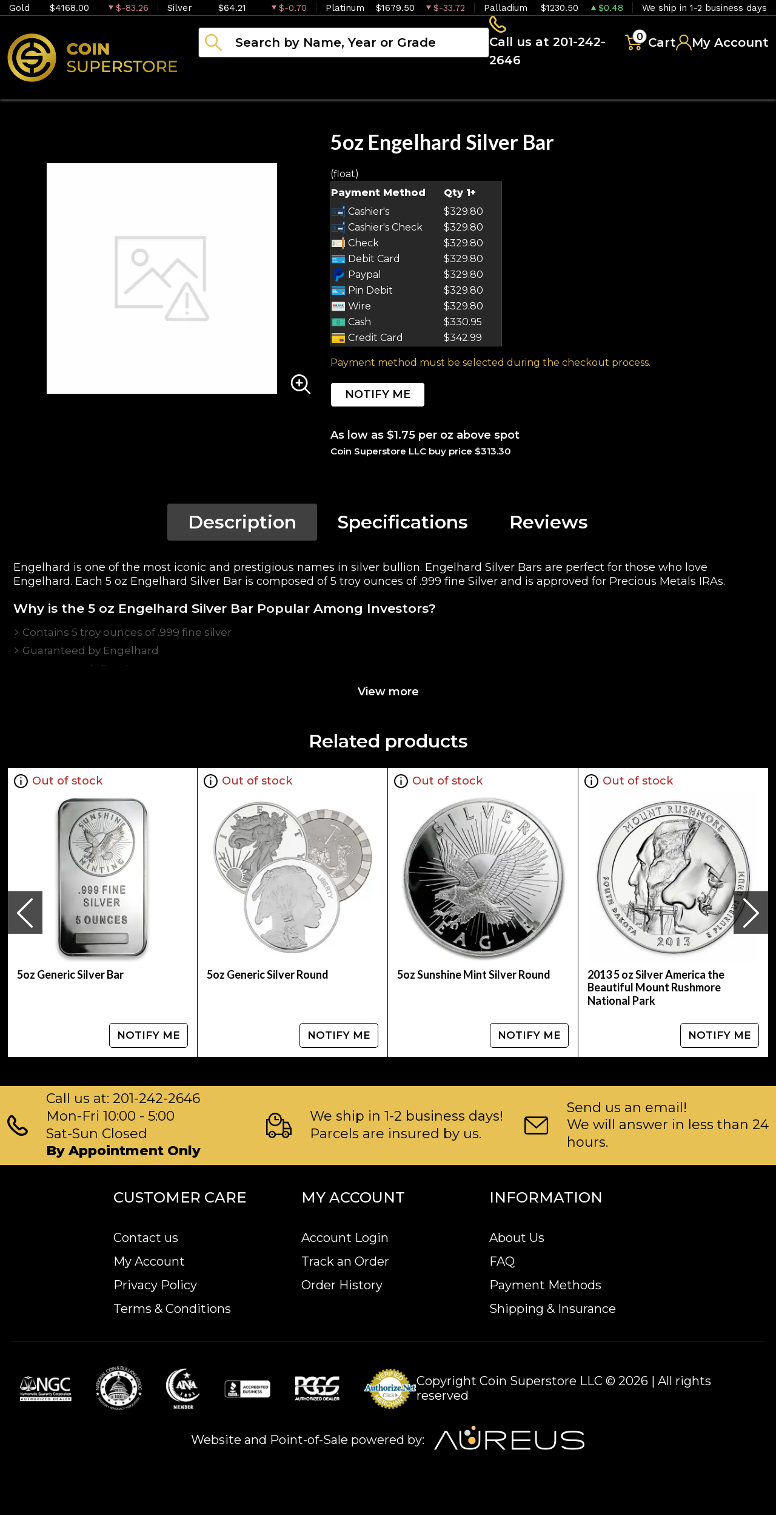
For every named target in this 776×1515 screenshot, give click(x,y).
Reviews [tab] (548, 526)
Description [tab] (242, 526)
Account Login (345, 1237)
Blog (612, 91)
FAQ (502, 1261)
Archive (540, 91)
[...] (343, 44)
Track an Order (345, 1261)
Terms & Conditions (172, 1308)
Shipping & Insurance (552, 1308)
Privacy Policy (155, 1285)
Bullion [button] (223, 91)
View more (388, 695)
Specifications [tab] (403, 526)
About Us (516, 1237)
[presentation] (24, 916)
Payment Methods (545, 1285)
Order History (342, 1285)
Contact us (145, 1237)
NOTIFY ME (377, 398)
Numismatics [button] (321, 91)
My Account (149, 1261)
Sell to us (736, 91)
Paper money (439, 91)
